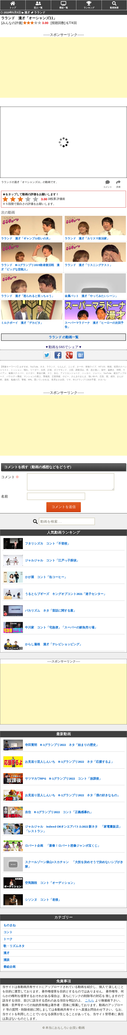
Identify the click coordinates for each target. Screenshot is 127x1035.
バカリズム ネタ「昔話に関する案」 (50, 610)
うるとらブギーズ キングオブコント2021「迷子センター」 (66, 594)
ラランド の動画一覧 (63, 337)
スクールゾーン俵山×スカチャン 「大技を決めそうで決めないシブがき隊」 (74, 864)
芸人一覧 (38, 7)
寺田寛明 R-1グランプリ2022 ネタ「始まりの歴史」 (62, 745)
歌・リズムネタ (14, 946)
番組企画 (9, 967)
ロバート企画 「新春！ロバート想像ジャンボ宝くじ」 (62, 846)
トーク (8, 939)
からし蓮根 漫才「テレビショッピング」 (53, 644)
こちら (89, 1000)
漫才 (6, 953)
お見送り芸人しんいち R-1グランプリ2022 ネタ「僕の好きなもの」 (72, 795)
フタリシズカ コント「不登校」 (47, 543)
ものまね (9, 925)
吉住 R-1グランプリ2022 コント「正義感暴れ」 (59, 812)
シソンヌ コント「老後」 (43, 900)
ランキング (89, 7)
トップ (12, 7)
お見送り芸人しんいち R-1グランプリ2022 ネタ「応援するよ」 (69, 762)
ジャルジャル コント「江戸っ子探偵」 (52, 560)
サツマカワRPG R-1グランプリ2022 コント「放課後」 (63, 778)
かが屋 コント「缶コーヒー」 (46, 577)
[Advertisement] (63, 67)
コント (8, 932)
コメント (10, 477)
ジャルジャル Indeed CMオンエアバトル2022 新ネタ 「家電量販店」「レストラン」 (73, 829)
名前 (4, 496)
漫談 (6, 960)
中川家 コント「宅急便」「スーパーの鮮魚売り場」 (61, 627)
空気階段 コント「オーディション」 (50, 883)
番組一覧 (63, 7)
